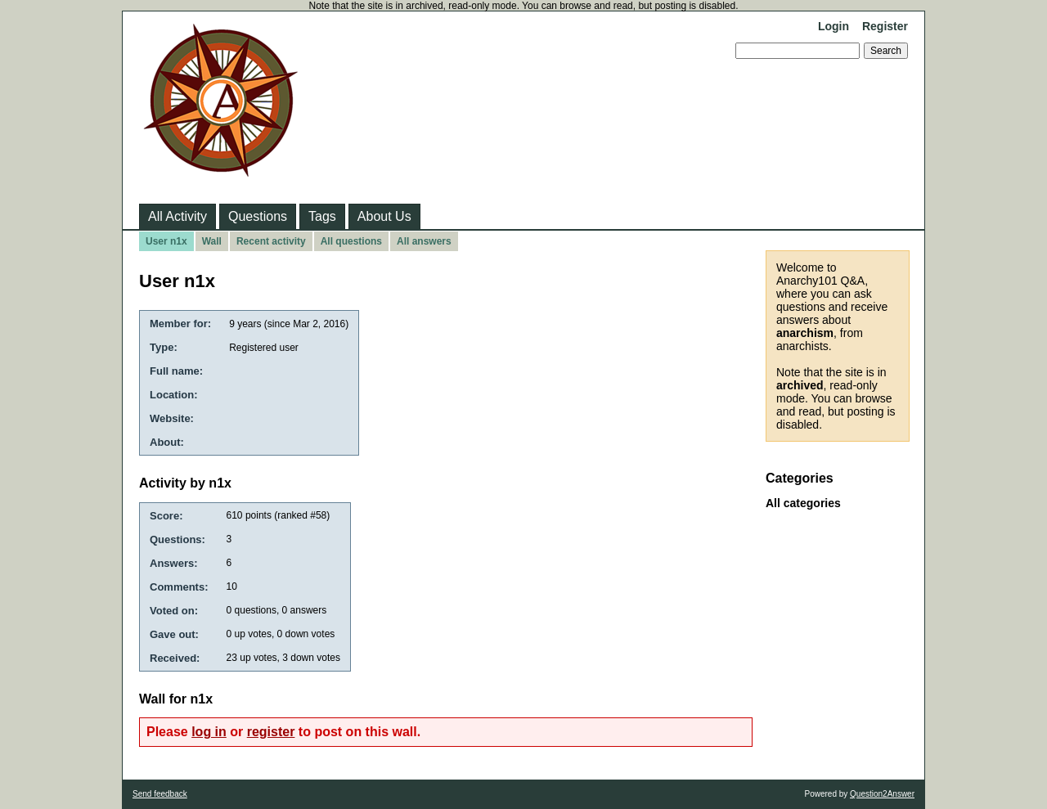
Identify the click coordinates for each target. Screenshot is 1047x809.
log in (209, 732)
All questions (351, 241)
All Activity (177, 216)
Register (885, 26)
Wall (212, 241)
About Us (384, 216)
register (271, 732)
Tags (322, 216)
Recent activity (271, 241)
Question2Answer (882, 793)
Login (833, 26)
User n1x (166, 241)
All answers (424, 241)
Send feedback (160, 793)
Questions (257, 216)
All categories (803, 503)
